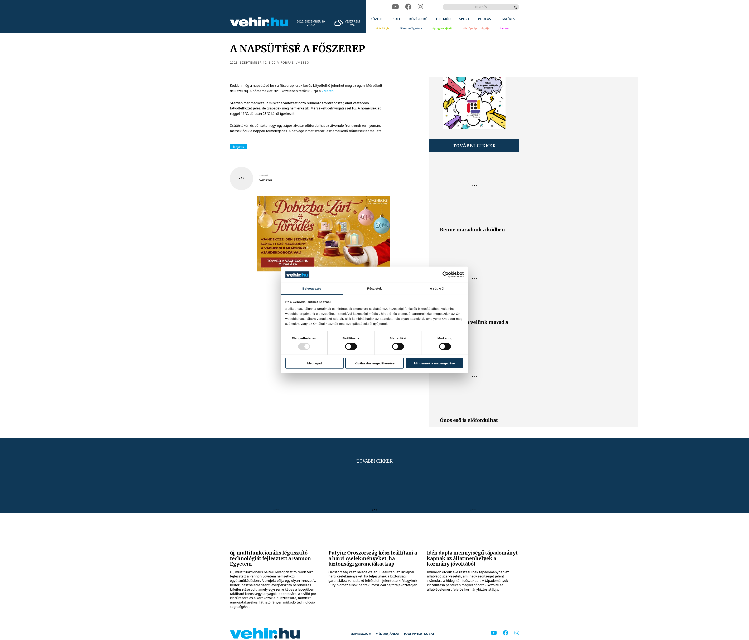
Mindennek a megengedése (434, 363)
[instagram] (420, 6)
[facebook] (408, 6)
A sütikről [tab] (437, 288)
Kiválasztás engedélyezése (374, 363)
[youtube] (395, 6)
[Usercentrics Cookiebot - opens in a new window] (445, 274)
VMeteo (328, 91)
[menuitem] (377, 19)
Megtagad (314, 363)
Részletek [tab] (374, 288)
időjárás (238, 147)
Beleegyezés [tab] (311, 288)
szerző (263, 175)
